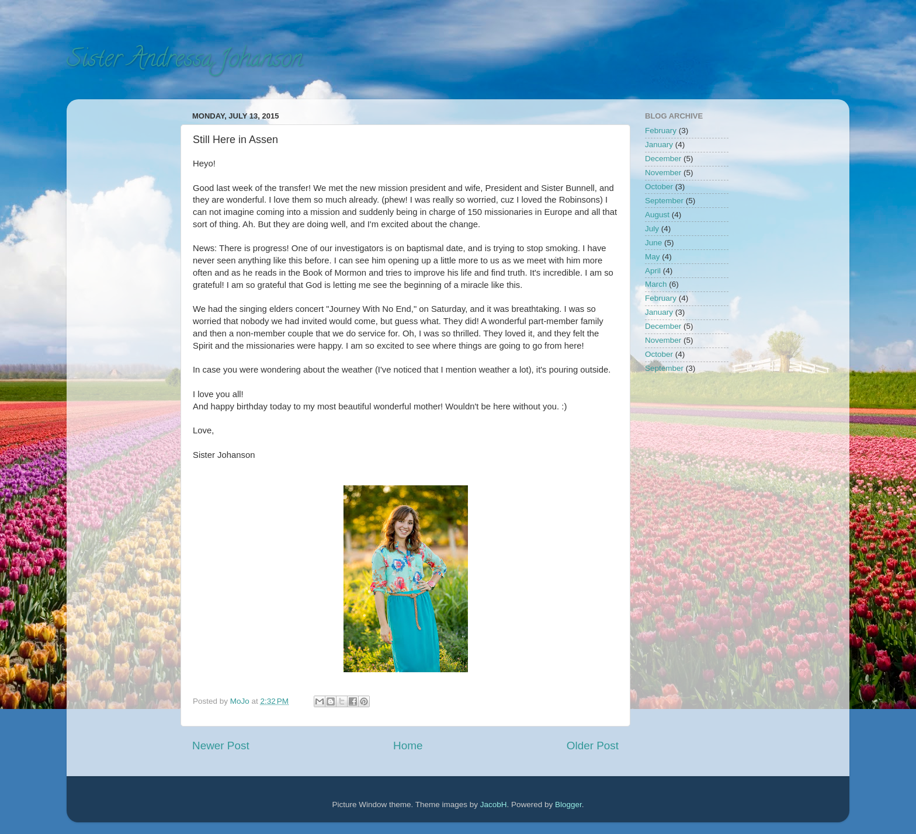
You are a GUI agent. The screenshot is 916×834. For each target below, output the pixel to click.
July (652, 228)
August (657, 214)
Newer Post (220, 745)
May (652, 256)
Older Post (593, 745)
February (660, 130)
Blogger (568, 804)
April (653, 270)
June (653, 242)
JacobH (493, 804)
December (663, 158)
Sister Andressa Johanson (185, 61)
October (659, 186)
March (656, 284)
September (664, 200)
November (663, 172)
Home (407, 745)
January (659, 144)
